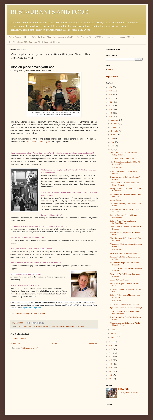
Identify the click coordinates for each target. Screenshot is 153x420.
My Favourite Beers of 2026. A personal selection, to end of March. (105, 37)
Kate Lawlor (70, 326)
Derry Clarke (32, 326)
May (112, 146)
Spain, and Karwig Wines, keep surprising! (126, 308)
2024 (111, 94)
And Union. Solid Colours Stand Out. (124, 158)
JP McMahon (60, 326)
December (115, 120)
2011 (111, 364)
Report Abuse (112, 76)
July (112, 138)
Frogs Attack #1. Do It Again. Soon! (123, 253)
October (114, 127)
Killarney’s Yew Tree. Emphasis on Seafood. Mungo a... (123, 222)
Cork (26, 326)
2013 (111, 357)
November (115, 124)
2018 (111, 117)
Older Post (93, 344)
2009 (111, 371)
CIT (22, 326)
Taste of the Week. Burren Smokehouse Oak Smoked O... (124, 313)
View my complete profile (128, 393)
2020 (111, 109)
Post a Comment (20, 338)
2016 (111, 345)
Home (54, 344)
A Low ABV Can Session (119, 280)
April (113, 149)
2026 (111, 87)
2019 (111, 113)
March (113, 330)
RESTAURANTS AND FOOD (49, 11)
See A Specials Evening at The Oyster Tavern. (28, 314)
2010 (111, 368)
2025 (111, 91)
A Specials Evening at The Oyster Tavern (125, 304)
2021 (111, 106)
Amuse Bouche (116, 168)
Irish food (52, 326)
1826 (18, 326)
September (115, 131)
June (112, 142)
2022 (111, 102)
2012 (111, 360)
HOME (110, 70)
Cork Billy (125, 389)
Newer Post (15, 344)
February (114, 333)
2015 (111, 349)
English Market (43, 326)
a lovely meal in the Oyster (38, 141)
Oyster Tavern (79, 326)
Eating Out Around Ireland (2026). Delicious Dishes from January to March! (41, 37)
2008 (111, 375)
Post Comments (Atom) (29, 348)
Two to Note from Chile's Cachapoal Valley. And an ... (123, 154)
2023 (111, 98)
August (113, 135)
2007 (111, 379)
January (114, 337)
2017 (111, 342)
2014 (111, 353)
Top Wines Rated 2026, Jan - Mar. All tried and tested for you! (35, 42)
